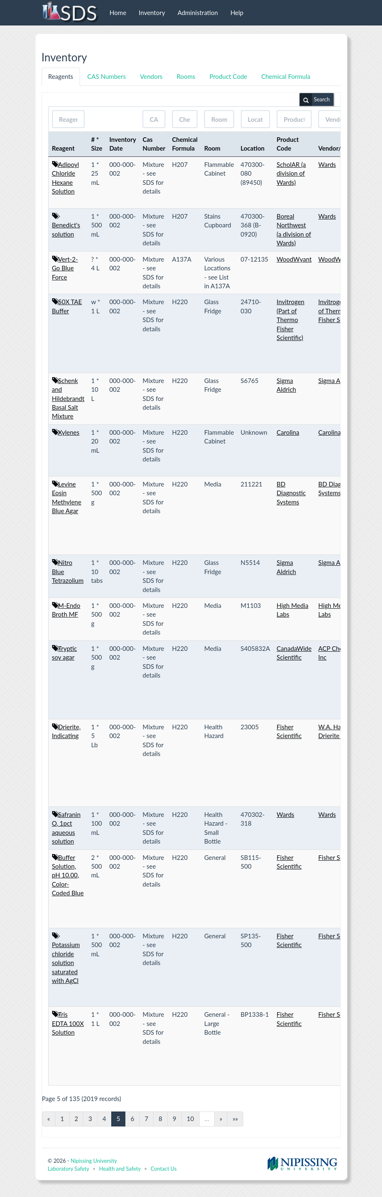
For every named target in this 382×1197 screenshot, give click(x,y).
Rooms (186, 76)
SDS (69, 12)
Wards (327, 164)
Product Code (228, 76)
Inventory (152, 12)
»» (235, 1118)
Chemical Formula (285, 76)
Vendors (151, 76)
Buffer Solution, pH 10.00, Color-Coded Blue (68, 875)
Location (253, 148)
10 (190, 1118)
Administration (197, 12)
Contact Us (164, 1168)
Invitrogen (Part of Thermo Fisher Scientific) (291, 319)
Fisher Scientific (340, 857)
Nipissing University (93, 1160)
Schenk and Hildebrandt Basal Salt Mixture (68, 398)
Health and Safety (120, 1168)
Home (118, 12)
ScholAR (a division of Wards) (291, 173)
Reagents (60, 76)
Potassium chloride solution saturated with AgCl (66, 962)
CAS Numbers (106, 76)
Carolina (288, 432)
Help (236, 12)
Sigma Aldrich (336, 380)
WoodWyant (294, 259)
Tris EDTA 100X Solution (68, 1023)
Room (212, 148)
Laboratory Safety (68, 1168)
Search (315, 99)
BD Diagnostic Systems (291, 493)
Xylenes (69, 432)
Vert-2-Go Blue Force (65, 268)
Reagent (63, 148)
